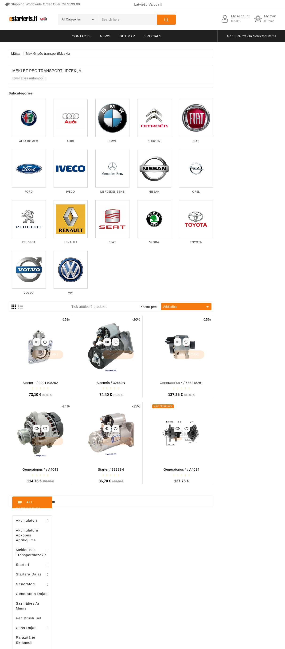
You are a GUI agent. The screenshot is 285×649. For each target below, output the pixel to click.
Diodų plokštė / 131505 (44, 373)
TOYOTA (259, 242)
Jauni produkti (134, 551)
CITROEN (217, 141)
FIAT (259, 141)
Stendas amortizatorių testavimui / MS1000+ (36, 478)
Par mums (185, 568)
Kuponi (82, 584)
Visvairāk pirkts (135, 560)
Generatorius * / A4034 (245, 469)
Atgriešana (185, 592)
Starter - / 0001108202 (103, 383)
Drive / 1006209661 (41, 348)
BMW (175, 141)
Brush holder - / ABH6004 (44, 324)
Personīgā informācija (94, 543)
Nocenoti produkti (137, 543)
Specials (152, 36)
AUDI (133, 141)
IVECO (133, 192)
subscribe (252, 605)
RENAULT (133, 242)
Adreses (83, 576)
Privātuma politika (191, 551)
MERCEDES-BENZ (176, 192)
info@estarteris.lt (29, 562)
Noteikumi (184, 560)
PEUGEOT (92, 242)
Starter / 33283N (174, 469)
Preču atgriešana (90, 551)
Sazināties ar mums (192, 601)
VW (133, 293)
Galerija (183, 584)
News (105, 36)
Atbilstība (249, 307)
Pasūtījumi (85, 560)
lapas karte (185, 609)
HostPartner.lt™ (67, 643)
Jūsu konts (89, 534)
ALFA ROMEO (91, 141)
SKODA (217, 242)
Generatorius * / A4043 (103, 469)
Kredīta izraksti (89, 568)
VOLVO (92, 293)
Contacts (81, 36)
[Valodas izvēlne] (148, 4)
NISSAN (217, 192)
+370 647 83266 (29, 553)
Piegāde (183, 543)
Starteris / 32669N (174, 383)
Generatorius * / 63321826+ (244, 383)
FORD (92, 192)
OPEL (259, 192)
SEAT (175, 242)
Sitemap (127, 36)
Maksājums (185, 576)
